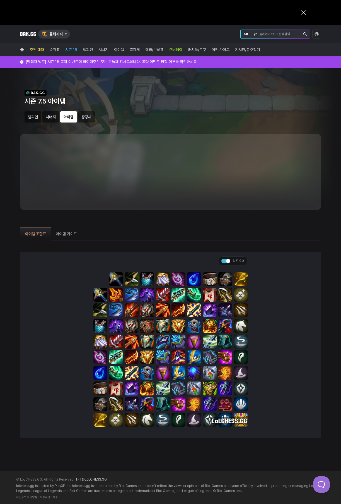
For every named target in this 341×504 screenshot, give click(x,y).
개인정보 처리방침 (26, 497)
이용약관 (45, 497)
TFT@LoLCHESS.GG (91, 479)
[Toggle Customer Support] (321, 484)
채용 (55, 497)
